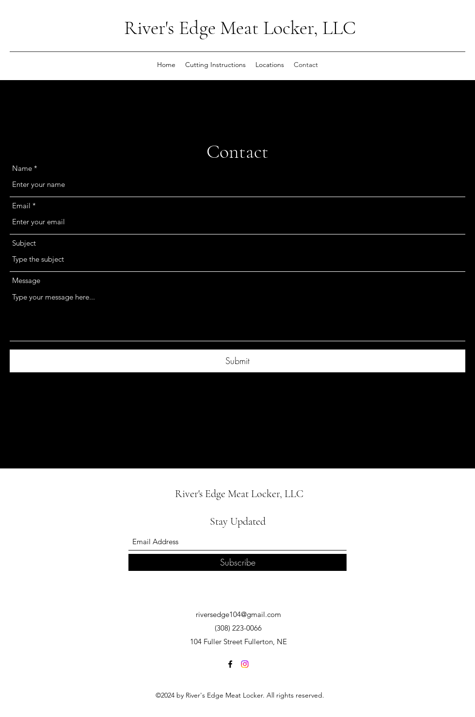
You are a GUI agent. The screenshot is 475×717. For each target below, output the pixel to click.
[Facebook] (230, 664)
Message (26, 280)
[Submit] (237, 361)
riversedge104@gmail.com (238, 614)
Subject (24, 243)
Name (22, 168)
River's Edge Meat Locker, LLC (240, 27)
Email (21, 205)
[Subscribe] (237, 562)
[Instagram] (245, 664)
